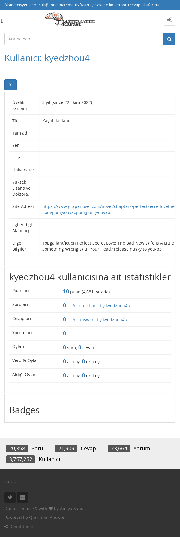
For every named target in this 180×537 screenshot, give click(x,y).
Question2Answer (47, 517)
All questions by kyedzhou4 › (101, 305)
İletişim (10, 482)
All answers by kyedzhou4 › (100, 319)
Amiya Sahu (72, 508)
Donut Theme (18, 508)
